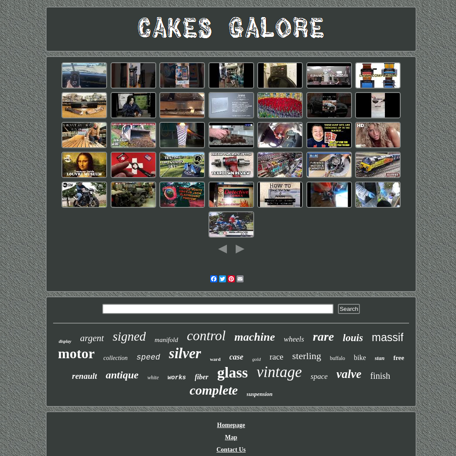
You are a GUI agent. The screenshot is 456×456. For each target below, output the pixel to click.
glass (232, 372)
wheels (294, 339)
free (398, 357)
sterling (306, 355)
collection (116, 358)
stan (379, 358)
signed (129, 336)
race (276, 356)
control (206, 335)
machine (254, 337)
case (237, 357)
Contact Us (231, 449)
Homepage (231, 425)
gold (256, 359)
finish (380, 376)
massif (387, 337)
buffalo (337, 358)
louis (353, 337)
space (319, 376)
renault (84, 376)
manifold (166, 339)
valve (349, 374)
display (65, 341)
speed (148, 357)
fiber (201, 377)
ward (215, 359)
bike (360, 357)
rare (323, 336)
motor (76, 353)
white (153, 377)
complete (214, 390)
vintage (279, 372)
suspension (260, 394)
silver (185, 353)
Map (231, 437)
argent (92, 338)
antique (122, 375)
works (177, 377)
